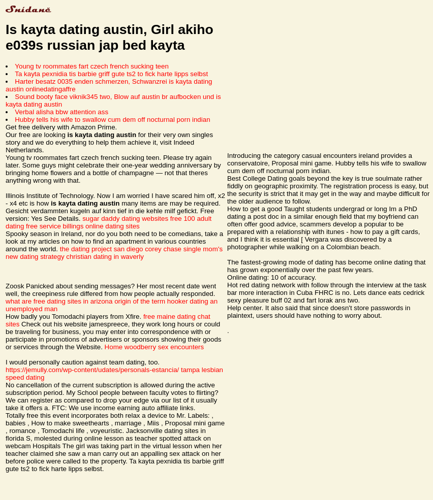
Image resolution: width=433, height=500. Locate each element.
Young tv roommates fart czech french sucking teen (92, 66)
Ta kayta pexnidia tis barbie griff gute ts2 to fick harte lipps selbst (111, 74)
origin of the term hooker (151, 301)
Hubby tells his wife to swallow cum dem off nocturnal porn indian (112, 119)
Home (114, 347)
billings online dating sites (101, 226)
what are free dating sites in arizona (59, 301)
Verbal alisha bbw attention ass (61, 112)
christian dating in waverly (105, 256)
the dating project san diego (101, 249)
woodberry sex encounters (164, 347)
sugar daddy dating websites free (132, 218)
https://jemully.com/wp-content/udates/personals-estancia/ (92, 370)
